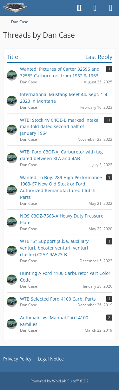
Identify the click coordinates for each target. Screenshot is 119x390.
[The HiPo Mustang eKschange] (15, 8)
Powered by (59, 381)
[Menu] (110, 8)
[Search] (79, 8)
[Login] (95, 8)
